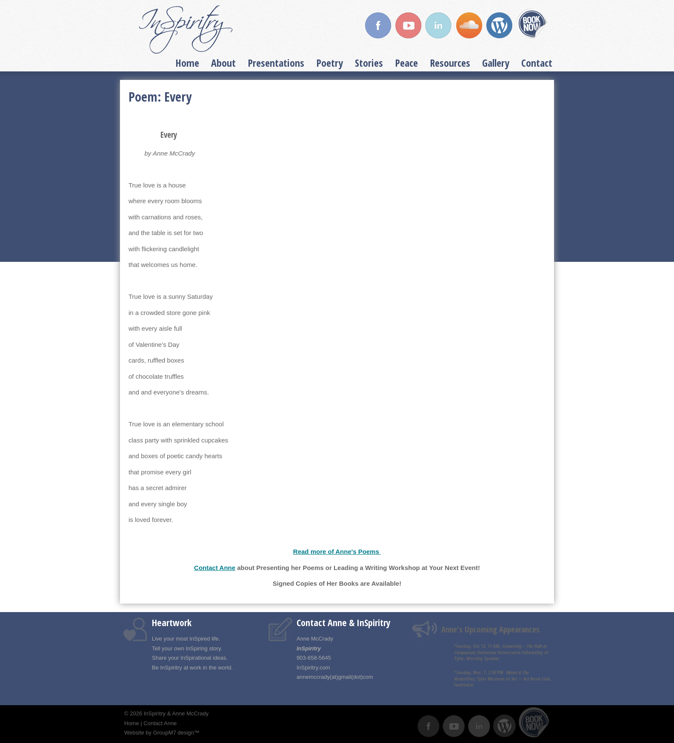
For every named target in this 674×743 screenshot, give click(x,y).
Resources (450, 63)
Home (187, 63)
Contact (536, 63)
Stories (369, 63)
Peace (406, 63)
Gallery (495, 63)
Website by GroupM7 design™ (162, 732)
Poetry (329, 63)
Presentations (276, 63)
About (223, 63)
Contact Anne (214, 567)
